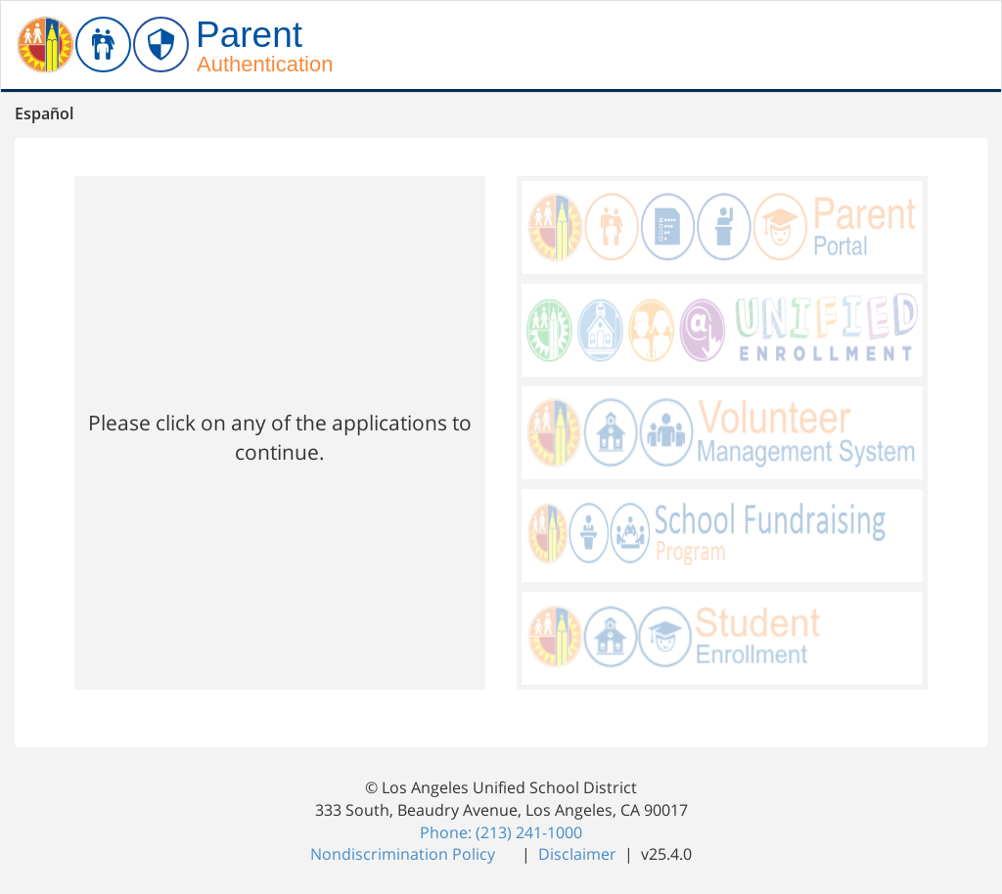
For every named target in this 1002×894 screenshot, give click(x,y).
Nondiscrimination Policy (404, 854)
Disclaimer (579, 854)
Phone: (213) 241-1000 (501, 832)
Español (44, 113)
